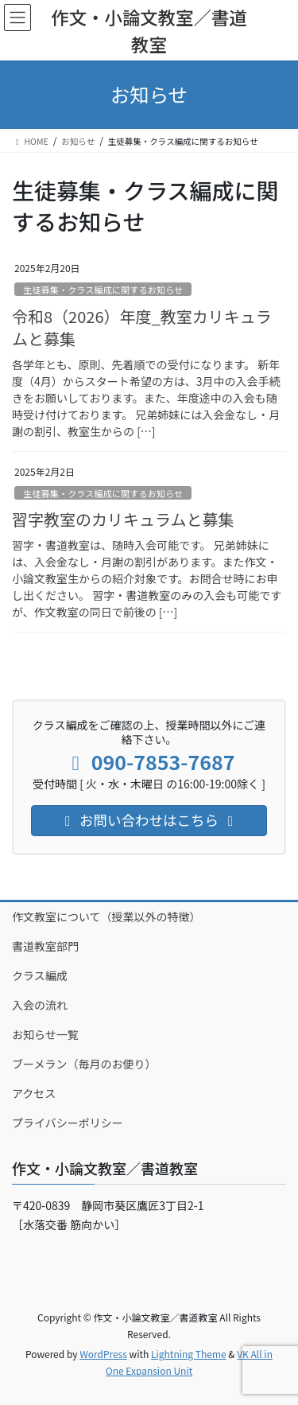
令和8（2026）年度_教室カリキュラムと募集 (142, 327)
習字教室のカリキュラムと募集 (123, 519)
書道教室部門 (45, 946)
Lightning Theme (188, 1353)
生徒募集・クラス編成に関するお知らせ (103, 289)
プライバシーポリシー (67, 1123)
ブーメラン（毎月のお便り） (84, 1064)
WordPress (103, 1353)
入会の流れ (40, 1005)
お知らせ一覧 (45, 1034)
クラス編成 (40, 975)
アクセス (34, 1093)
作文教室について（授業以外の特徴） (106, 916)
